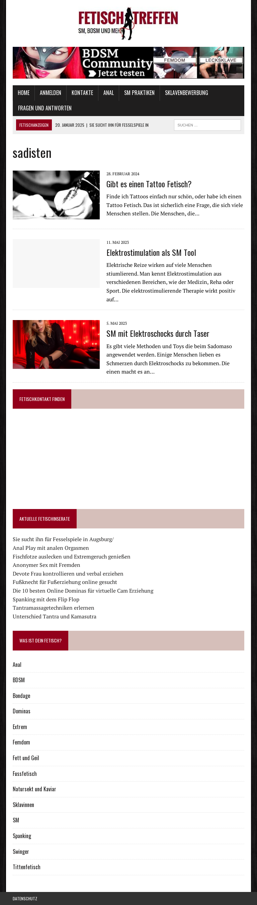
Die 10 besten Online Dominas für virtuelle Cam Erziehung (83, 590)
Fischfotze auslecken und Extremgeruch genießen (72, 556)
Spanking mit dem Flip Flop (46, 599)
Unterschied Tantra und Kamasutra (54, 616)
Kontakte (82, 93)
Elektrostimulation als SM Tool (151, 252)
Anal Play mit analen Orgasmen (51, 547)
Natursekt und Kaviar (34, 789)
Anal (108, 93)
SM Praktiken (139, 93)
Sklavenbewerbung (186, 93)
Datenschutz (25, 898)
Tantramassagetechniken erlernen (53, 607)
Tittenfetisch (26, 867)
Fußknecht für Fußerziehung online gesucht (65, 582)
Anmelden (50, 93)
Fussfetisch (25, 774)
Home (23, 93)
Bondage (21, 696)
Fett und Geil (26, 758)
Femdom (21, 742)
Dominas (21, 711)
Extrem (20, 727)
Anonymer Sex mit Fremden (46, 565)
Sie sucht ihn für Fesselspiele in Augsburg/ (63, 539)
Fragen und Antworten (45, 108)
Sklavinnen (23, 805)
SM (16, 820)
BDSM (19, 680)
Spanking (22, 836)
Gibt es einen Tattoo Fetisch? (149, 184)
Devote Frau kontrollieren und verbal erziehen (68, 573)
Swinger (21, 851)
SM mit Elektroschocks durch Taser (157, 333)
